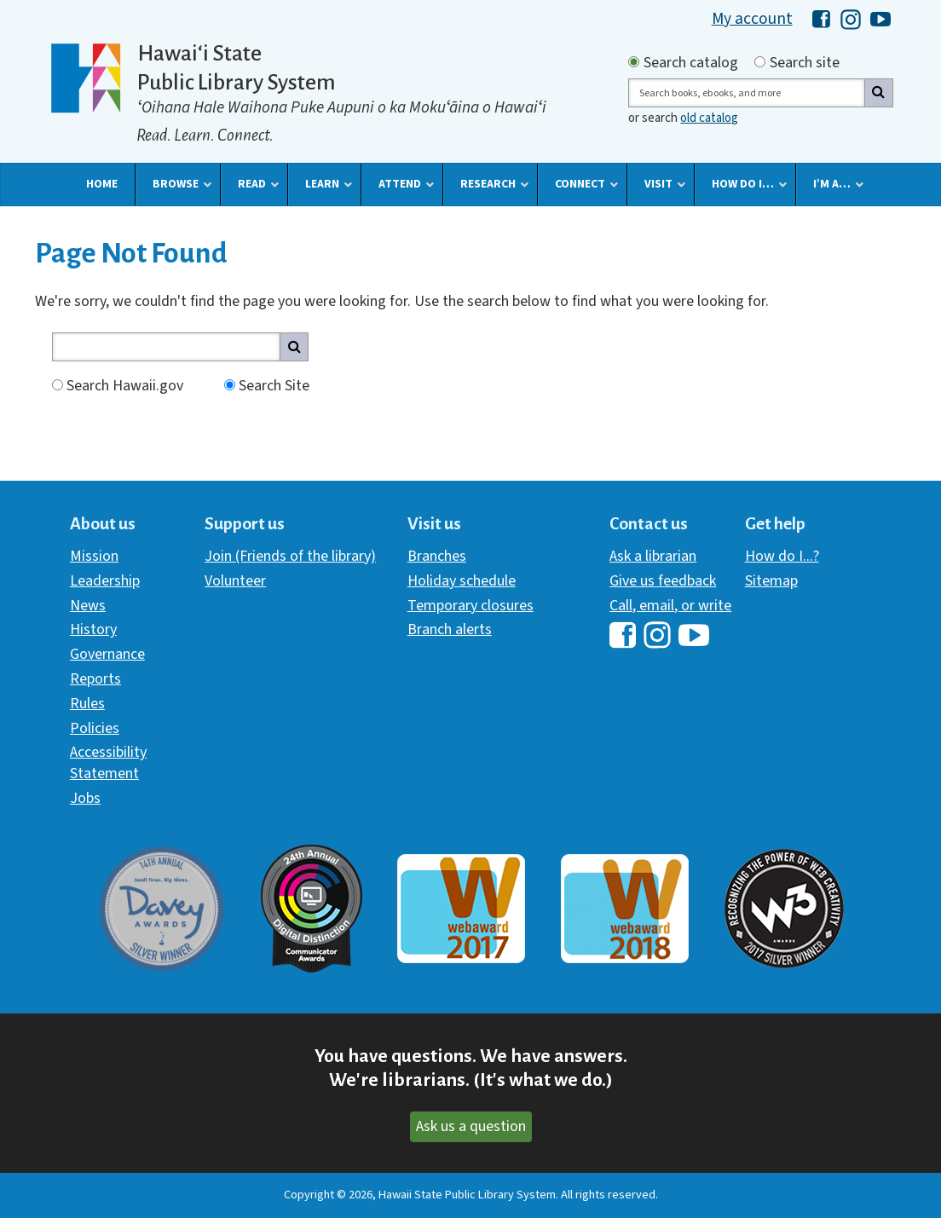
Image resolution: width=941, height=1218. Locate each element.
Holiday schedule (461, 581)
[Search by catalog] (633, 61)
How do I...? (782, 556)
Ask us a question (471, 1126)
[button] (102, 184)
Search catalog (691, 63)
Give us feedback (662, 581)
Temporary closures (470, 605)
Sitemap (771, 581)
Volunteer (235, 581)
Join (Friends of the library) (290, 556)
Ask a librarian (652, 556)
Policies (94, 728)
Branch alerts (449, 629)
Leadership (105, 581)
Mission (94, 556)
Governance (107, 654)
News (88, 605)
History (93, 629)
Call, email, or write (670, 605)
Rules (87, 703)
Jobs (85, 798)
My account (752, 19)
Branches (436, 556)
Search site (805, 63)
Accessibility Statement (108, 762)
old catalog (709, 118)
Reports (95, 679)
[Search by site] (759, 61)
